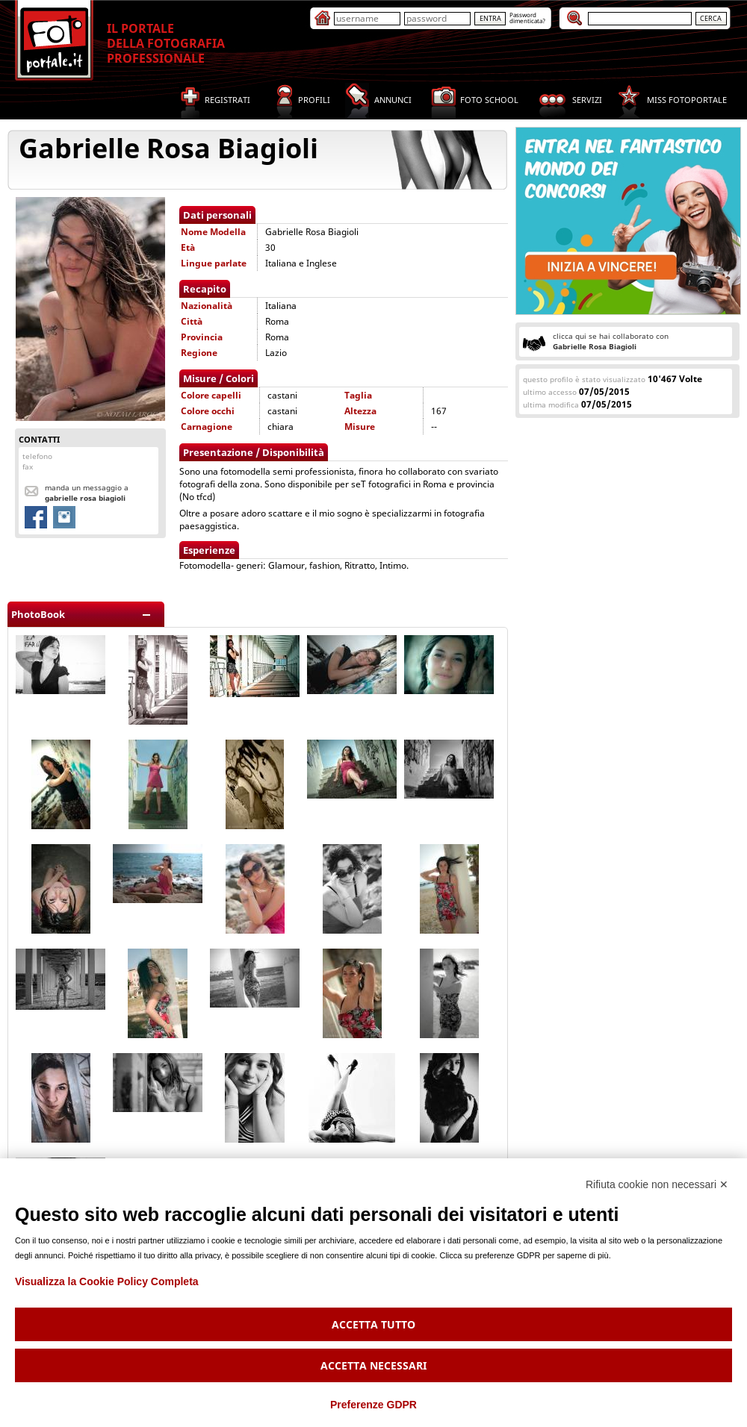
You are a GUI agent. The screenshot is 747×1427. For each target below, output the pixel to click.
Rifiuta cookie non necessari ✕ (657, 1184)
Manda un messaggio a (86, 492)
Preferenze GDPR (373, 1405)
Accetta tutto (373, 1324)
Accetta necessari (373, 1365)
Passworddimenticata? (527, 17)
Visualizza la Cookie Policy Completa (107, 1281)
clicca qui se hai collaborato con (611, 341)
